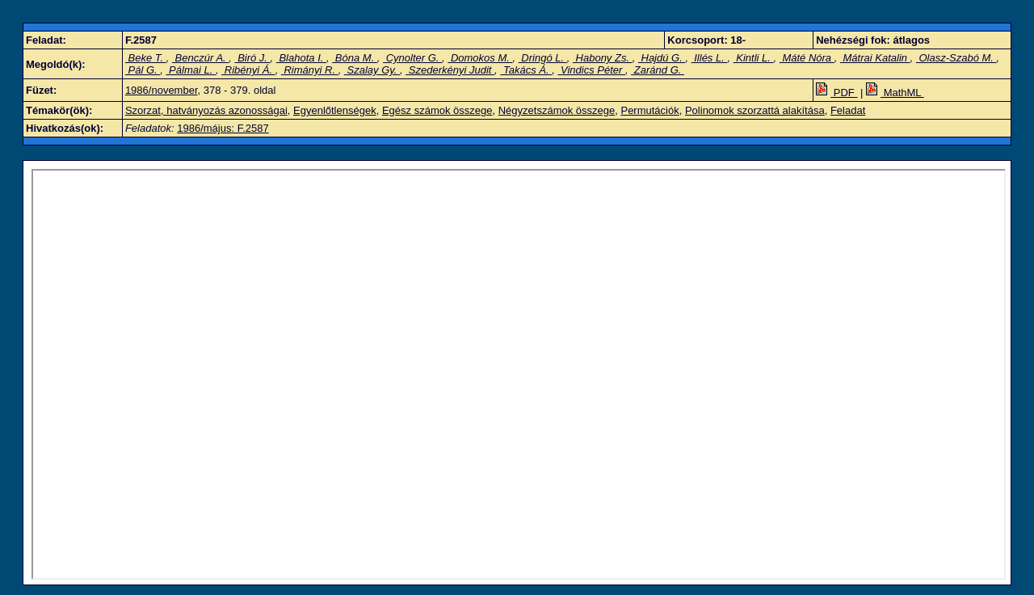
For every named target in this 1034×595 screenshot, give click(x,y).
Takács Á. (526, 70)
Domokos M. (480, 58)
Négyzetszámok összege (557, 110)
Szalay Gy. (372, 70)
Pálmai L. (190, 70)
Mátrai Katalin (875, 58)
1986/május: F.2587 (222, 128)
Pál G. (142, 70)
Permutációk (649, 110)
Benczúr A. (200, 58)
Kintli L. (753, 58)
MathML (895, 93)
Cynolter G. (412, 58)
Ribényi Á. (248, 70)
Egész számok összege (437, 110)
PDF (836, 93)
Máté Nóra (807, 58)
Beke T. (145, 58)
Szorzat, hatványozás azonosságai (206, 110)
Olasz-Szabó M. (956, 58)
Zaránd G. (657, 70)
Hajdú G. (662, 58)
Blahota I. (301, 58)
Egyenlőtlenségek (334, 110)
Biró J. (253, 58)
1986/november (161, 90)
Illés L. (709, 58)
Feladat (847, 110)
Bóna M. (354, 58)
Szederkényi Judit (450, 70)
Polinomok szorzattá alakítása (755, 110)
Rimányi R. (309, 70)
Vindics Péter (591, 70)
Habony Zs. (603, 58)
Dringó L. (543, 58)
